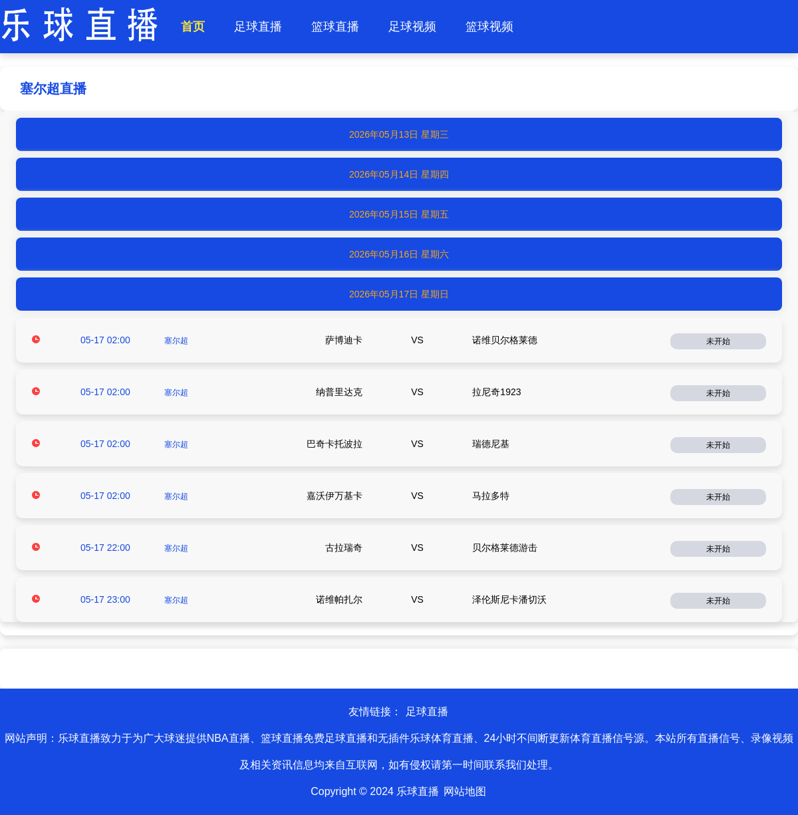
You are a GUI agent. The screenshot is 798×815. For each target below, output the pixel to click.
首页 (193, 26)
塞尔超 (176, 340)
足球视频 (412, 26)
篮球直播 (335, 26)
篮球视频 (489, 26)
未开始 (718, 341)
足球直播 (258, 26)
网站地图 (465, 791)
